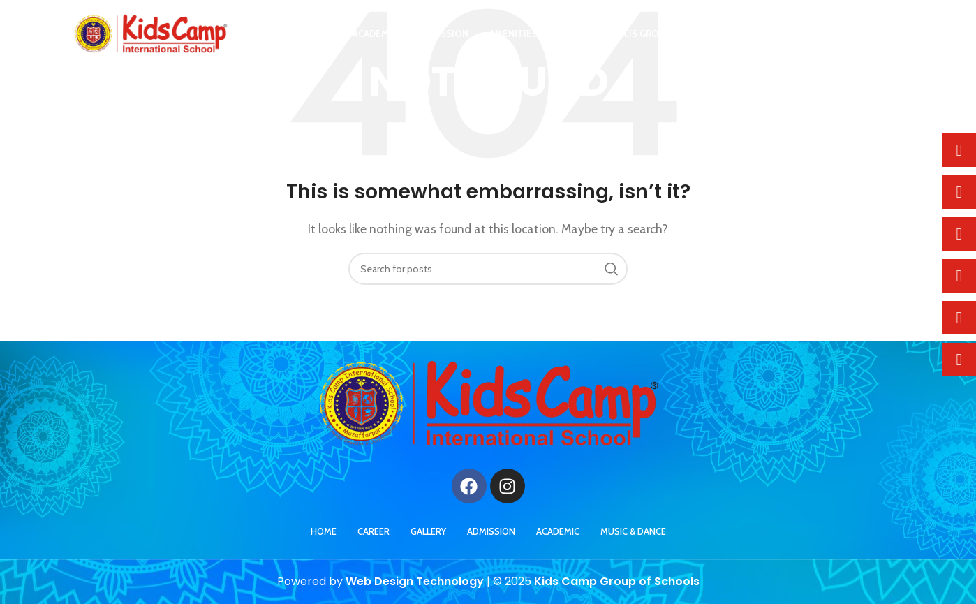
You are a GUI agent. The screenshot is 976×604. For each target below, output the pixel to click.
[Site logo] (150, 35)
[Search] (488, 269)
